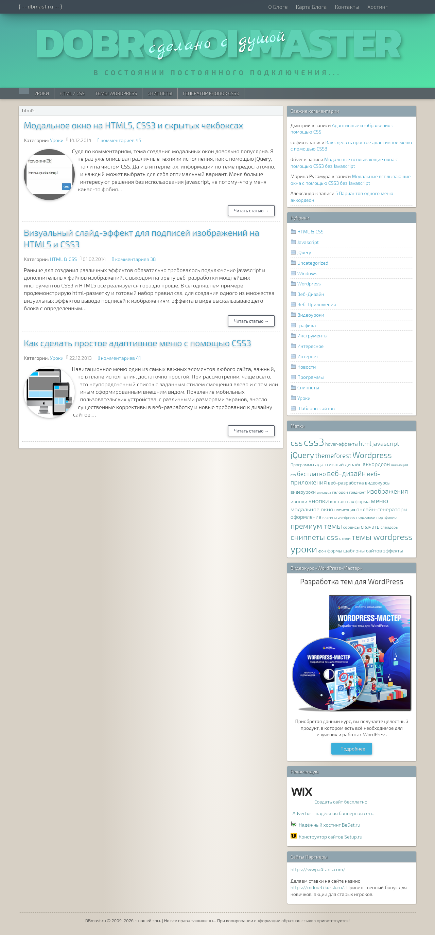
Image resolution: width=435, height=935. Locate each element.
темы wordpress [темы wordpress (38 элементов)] (382, 537)
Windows (307, 273)
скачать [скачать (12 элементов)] (370, 527)
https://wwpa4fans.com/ (318, 869)
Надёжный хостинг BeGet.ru (329, 825)
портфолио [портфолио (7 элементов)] (386, 517)
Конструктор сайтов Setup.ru (330, 837)
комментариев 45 (121, 140)
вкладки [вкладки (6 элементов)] (324, 492)
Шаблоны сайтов (316, 408)
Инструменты (312, 335)
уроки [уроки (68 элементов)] (304, 548)
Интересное (310, 346)
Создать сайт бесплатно (340, 802)
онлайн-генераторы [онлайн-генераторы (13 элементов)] (381, 509)
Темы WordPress (116, 93)
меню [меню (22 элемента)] (379, 500)
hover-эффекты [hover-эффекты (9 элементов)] (341, 444)
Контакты (347, 6)
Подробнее (353, 749)
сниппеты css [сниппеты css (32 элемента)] (314, 537)
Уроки (41, 93)
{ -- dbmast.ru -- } (40, 6)
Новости (306, 367)
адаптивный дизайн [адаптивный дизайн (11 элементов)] (338, 464)
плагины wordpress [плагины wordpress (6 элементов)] (339, 517)
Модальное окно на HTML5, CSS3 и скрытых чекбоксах (133, 125)
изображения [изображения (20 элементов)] (387, 491)
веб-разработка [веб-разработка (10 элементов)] (346, 483)
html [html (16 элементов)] (365, 443)
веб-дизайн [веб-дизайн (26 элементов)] (346, 473)
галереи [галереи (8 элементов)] (340, 492)
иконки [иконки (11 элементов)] (299, 501)
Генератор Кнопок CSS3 (211, 93)
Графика (306, 325)
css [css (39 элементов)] (297, 442)
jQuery (304, 252)
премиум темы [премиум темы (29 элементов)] (316, 525)
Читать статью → (251, 210)
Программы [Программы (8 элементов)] (302, 464)
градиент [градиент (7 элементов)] (357, 492)
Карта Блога (311, 6)
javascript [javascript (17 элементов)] (385, 443)
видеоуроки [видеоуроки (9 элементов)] (303, 492)
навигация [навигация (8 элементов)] (344, 509)
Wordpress (309, 283)
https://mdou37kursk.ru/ (317, 887)
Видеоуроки (310, 315)
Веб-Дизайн (310, 294)
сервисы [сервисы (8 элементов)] (351, 527)
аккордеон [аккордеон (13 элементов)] (376, 464)
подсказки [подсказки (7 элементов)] (365, 517)
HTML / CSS (71, 93)
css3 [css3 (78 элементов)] (314, 442)
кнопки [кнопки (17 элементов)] (319, 501)
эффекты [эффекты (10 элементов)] (393, 550)
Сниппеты (159, 93)
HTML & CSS (63, 259)
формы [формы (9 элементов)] (334, 550)
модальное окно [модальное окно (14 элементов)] (312, 509)
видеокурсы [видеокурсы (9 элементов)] (377, 483)
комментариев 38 (135, 259)
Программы (310, 377)
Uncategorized (312, 263)
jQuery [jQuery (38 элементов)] (302, 455)
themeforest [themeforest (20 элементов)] (333, 455)
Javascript (308, 242)
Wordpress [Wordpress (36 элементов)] (372, 455)
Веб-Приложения (316, 304)
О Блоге (278, 6)
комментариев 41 (121, 358)
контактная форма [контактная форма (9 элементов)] (349, 501)
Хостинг (377, 6)
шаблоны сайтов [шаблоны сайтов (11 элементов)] (362, 550)
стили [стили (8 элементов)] (345, 538)
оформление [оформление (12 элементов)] (306, 517)
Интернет (307, 356)
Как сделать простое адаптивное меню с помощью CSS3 (137, 342)
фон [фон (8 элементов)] (322, 550)
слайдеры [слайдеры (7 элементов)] (390, 527)
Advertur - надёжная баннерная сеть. (334, 813)
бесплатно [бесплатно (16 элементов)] (311, 473)
